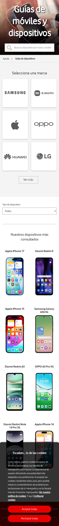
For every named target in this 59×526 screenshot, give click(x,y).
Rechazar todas (29, 518)
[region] (29, 484)
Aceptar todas (29, 509)
